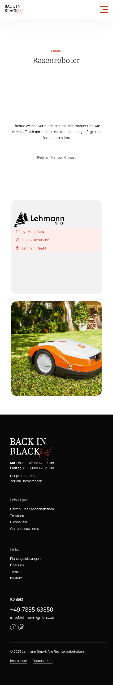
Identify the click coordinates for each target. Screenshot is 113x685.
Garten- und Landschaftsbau (32, 509)
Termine (16, 571)
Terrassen (17, 515)
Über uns (17, 565)
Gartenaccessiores (24, 528)
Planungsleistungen (25, 558)
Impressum (18, 660)
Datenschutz (42, 660)
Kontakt (16, 578)
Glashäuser (18, 522)
